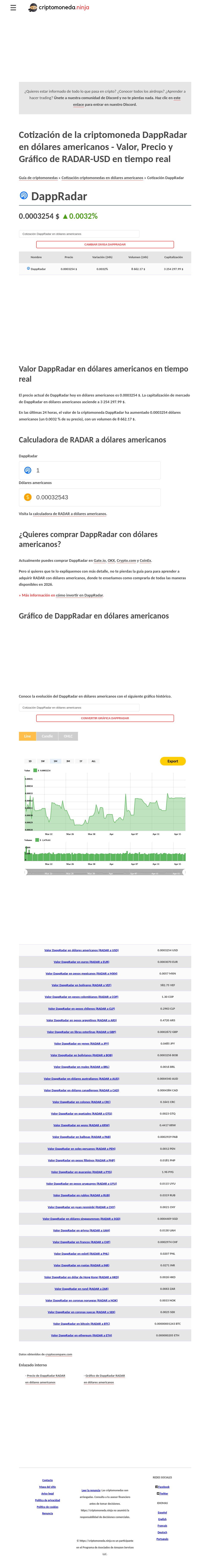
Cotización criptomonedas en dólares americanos (102, 177)
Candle (47, 736)
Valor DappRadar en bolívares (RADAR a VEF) (81, 985)
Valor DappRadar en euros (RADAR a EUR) (81, 962)
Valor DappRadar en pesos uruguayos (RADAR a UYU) (81, 1184)
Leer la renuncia (91, 1490)
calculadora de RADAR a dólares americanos (69, 513)
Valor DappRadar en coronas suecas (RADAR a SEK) (81, 1312)
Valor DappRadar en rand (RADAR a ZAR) (81, 1289)
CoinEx (145, 560)
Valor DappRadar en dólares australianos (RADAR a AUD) (81, 1079)
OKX (111, 560)
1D (30, 761)
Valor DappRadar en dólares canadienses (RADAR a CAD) (81, 1090)
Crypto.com (126, 560)
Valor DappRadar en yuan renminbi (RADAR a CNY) (81, 1207)
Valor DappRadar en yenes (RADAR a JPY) (81, 1043)
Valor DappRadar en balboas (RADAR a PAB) (81, 1137)
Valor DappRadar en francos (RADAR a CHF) (81, 1242)
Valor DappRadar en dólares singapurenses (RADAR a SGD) (81, 1219)
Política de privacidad (47, 1500)
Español (162, 1512)
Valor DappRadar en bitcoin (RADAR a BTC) (81, 1324)
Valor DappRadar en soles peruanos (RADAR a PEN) (82, 1149)
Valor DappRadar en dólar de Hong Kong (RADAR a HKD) (81, 1277)
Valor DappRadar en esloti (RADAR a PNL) (81, 1254)
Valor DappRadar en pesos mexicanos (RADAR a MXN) (81, 973)
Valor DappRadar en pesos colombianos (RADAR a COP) (81, 997)
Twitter (163, 1493)
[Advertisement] (105, 52)
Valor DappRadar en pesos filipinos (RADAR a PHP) (81, 1160)
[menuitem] (104, 872)
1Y (80, 761)
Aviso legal (47, 1493)
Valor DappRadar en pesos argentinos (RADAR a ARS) (81, 1020)
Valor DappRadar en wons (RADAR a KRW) (81, 1125)
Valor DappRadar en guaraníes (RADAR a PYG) (81, 1172)
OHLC (68, 736)
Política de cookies (47, 1507)
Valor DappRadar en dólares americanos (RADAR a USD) (81, 950)
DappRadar (28, 455)
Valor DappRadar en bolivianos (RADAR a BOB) (81, 1055)
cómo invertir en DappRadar (79, 595)
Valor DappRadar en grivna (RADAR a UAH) (81, 1230)
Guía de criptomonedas (38, 177)
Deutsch (162, 1532)
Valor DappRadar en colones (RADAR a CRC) (81, 1102)
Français (162, 1526)
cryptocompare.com (58, 1354)
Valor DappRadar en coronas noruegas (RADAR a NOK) (81, 1300)
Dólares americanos (35, 482)
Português (162, 1539)
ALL (93, 761)
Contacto (47, 1480)
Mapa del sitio (47, 1487)
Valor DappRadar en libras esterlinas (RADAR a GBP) (81, 1032)
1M (55, 761)
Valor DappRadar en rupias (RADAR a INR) (81, 1265)
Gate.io (100, 560)
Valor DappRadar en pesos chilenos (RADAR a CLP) (81, 1009)
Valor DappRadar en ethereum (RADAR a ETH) (81, 1335)
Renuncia (47, 1513)
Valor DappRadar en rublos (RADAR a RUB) (81, 1195)
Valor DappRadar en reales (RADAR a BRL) (81, 1067)
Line (27, 736)
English (162, 1519)
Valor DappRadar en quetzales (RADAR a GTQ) (81, 1113)
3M (68, 761)
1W (43, 761)
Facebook (163, 1487)
